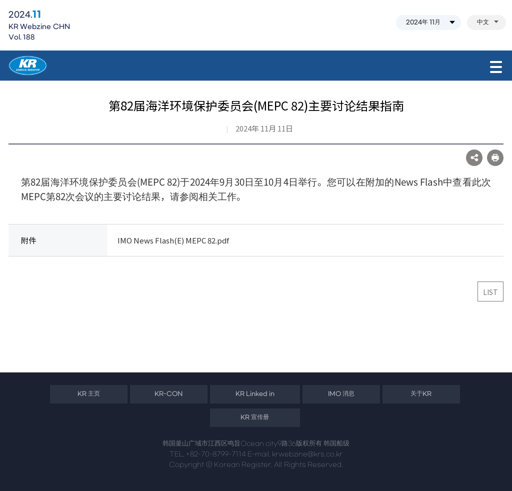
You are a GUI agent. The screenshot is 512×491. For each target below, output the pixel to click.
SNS (474, 158)
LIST (490, 292)
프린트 (495, 158)
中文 (487, 22)
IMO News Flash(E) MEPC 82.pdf (173, 240)
